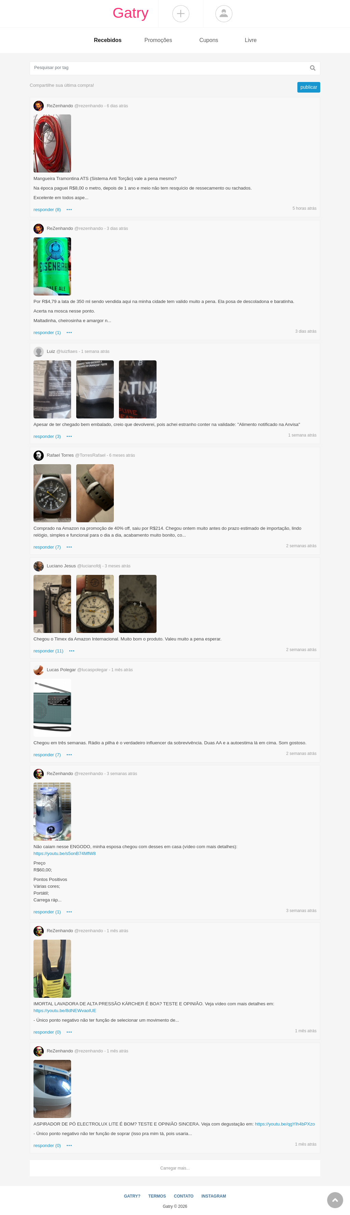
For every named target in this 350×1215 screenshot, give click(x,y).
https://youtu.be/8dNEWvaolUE (64, 1010)
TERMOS (157, 1196)
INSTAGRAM (213, 1196)
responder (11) (48, 650)
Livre (251, 40)
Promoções (158, 40)
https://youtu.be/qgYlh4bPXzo (285, 1124)
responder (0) (47, 1032)
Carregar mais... (175, 1168)
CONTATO (183, 1196)
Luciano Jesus (82, 565)
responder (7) (47, 547)
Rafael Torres (84, 455)
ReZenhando (80, 105)
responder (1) (47, 332)
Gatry (130, 12)
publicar (308, 87)
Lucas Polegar (83, 669)
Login (224, 13)
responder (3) (47, 436)
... (69, 207)
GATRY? (132, 1196)
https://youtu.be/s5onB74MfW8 (64, 853)
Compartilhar (181, 13)
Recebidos (108, 40)
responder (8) (47, 209)
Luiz (71, 351)
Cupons (208, 40)
